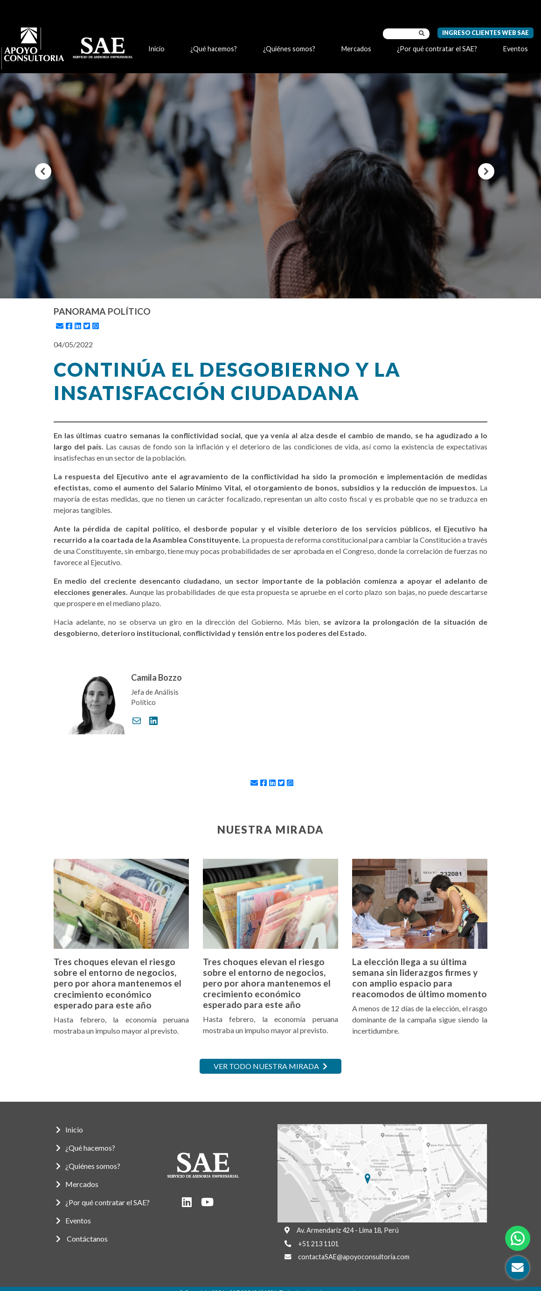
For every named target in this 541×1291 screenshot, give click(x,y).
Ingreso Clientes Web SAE (485, 32)
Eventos (515, 49)
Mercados (356, 49)
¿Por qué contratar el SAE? (437, 49)
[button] (43, 171)
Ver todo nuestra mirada (270, 1066)
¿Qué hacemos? (213, 49)
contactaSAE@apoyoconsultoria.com (353, 1257)
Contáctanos (82, 1238)
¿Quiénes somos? (289, 49)
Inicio (156, 49)
